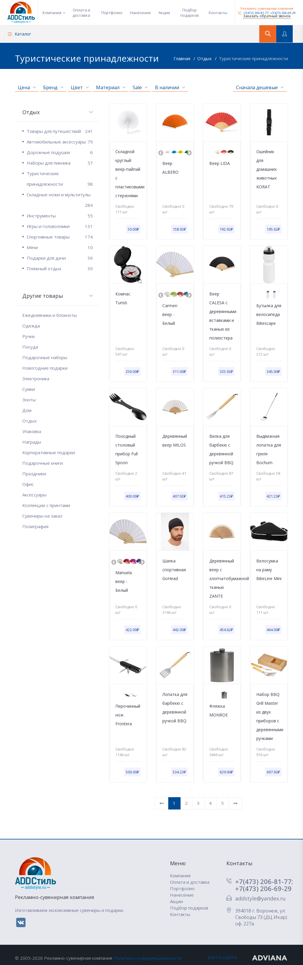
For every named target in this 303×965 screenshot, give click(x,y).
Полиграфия (35, 526)
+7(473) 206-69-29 (283, 13)
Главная (182, 58)
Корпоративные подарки (48, 452)
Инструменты (60, 215)
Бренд (53, 87)
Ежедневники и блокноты (49, 315)
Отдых (205, 58)
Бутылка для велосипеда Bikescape (268, 314)
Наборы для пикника (60, 163)
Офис (28, 484)
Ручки (28, 336)
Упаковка (31, 431)
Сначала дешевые (260, 87)
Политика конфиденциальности (147, 958)
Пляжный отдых (60, 268)
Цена (27, 87)
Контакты (218, 12)
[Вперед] (235, 803)
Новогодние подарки (45, 368)
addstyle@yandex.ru (260, 898)
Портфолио (111, 12)
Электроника (35, 378)
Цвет (80, 87)
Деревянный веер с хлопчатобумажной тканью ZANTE (222, 578)
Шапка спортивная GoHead (174, 569)
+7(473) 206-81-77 (253, 13)
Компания (52, 12)
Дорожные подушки (60, 152)
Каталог (19, 34)
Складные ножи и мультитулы (60, 196)
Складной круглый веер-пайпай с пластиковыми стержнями (128, 173)
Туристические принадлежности (253, 58)
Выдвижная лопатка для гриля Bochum (268, 449)
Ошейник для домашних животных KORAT (266, 169)
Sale (140, 87)
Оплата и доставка (81, 12)
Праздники (34, 473)
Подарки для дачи (60, 258)
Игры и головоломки (60, 226)
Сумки (28, 389)
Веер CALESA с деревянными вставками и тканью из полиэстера (222, 316)
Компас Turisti (122, 298)
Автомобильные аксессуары (60, 141)
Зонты (29, 400)
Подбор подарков (189, 12)
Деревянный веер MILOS (174, 440)
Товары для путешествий (60, 131)
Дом (26, 410)
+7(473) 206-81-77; (264, 881)
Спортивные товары (60, 236)
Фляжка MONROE (218, 710)
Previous (161, 153)
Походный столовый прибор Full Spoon (126, 449)
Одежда (31, 326)
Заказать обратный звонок (267, 15)
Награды (31, 442)
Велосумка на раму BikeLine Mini (269, 569)
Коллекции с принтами (46, 505)
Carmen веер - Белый (169, 314)
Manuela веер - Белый (123, 581)
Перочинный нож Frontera (127, 714)
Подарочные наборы (44, 357)
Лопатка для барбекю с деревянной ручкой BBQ (174, 708)
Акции (164, 12)
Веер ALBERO (170, 167)
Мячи (60, 247)
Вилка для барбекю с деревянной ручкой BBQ (221, 449)
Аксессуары (34, 495)
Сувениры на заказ (42, 516)
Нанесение (140, 12)
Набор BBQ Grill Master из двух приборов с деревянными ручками (269, 716)
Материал (110, 87)
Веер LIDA (219, 163)
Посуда (30, 347)
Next (189, 153)
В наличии (170, 87)
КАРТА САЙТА (222, 957)
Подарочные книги (42, 463)
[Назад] (162, 803)
